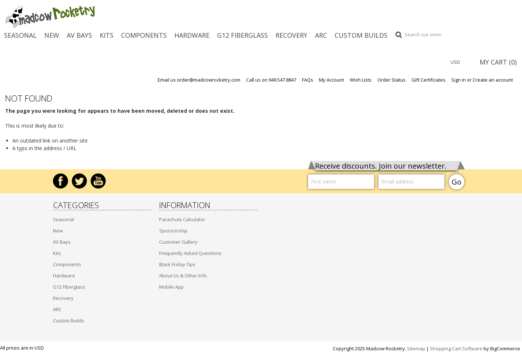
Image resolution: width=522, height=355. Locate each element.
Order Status (391, 80)
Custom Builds (361, 35)
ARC (321, 35)
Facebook (60, 181)
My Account (331, 80)
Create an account (493, 80)
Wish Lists (361, 80)
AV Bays (79, 35)
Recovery (291, 35)
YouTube (98, 181)
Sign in (458, 80)
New (51, 35)
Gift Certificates (428, 80)
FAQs (307, 80)
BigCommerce (505, 348)
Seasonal (20, 35)
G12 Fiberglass (242, 35)
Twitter (79, 181)
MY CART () (498, 62)
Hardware (192, 35)
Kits (106, 35)
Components (144, 35)
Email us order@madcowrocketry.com (199, 80)
